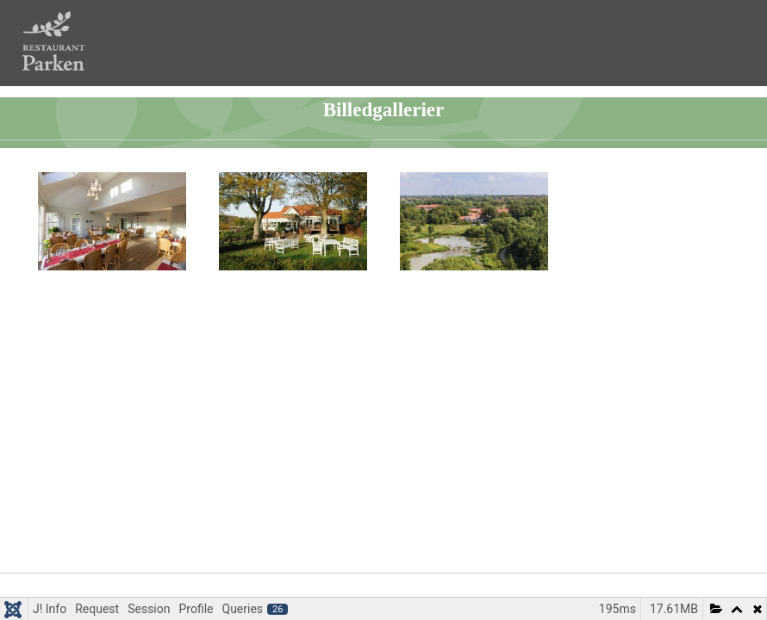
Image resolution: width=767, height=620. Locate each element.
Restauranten (119, 290)
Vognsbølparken (481, 290)
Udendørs (301, 290)
